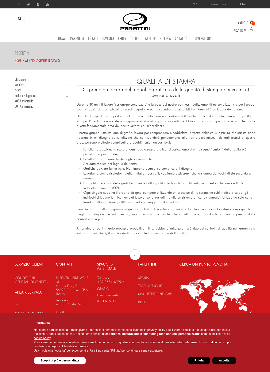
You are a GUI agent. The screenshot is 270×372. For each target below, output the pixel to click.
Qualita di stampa (49, 60)
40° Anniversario (24, 101)
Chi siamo (20, 79)
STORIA (143, 278)
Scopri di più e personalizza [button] (59, 360)
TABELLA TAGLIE (150, 286)
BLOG (142, 302)
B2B (17, 304)
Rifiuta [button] (199, 360)
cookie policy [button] (42, 338)
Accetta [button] (224, 360)
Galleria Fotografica (25, 95)
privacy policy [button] (156, 330)
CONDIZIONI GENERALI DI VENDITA (31, 280)
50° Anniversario (24, 106)
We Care (30, 60)
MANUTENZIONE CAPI (155, 294)
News (18, 90)
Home (18, 60)
